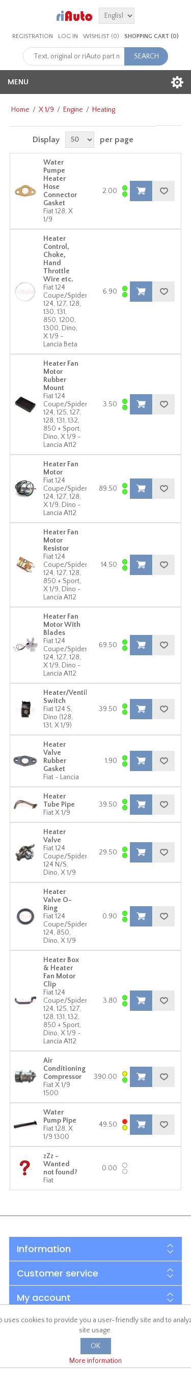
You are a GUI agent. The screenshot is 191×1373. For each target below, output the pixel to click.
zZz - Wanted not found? (60, 1164)
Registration (32, 36)
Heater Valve (54, 836)
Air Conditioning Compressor (64, 1069)
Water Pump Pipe (59, 1116)
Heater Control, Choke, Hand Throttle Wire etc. (58, 259)
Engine (73, 110)
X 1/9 (46, 110)
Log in (68, 36)
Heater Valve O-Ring (57, 900)
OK (95, 1346)
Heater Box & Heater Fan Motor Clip (61, 972)
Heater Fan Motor (60, 468)
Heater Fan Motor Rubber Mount (60, 376)
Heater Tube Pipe (59, 800)
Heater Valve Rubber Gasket (54, 757)
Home (20, 110)
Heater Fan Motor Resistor (60, 540)
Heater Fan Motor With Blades (61, 625)
